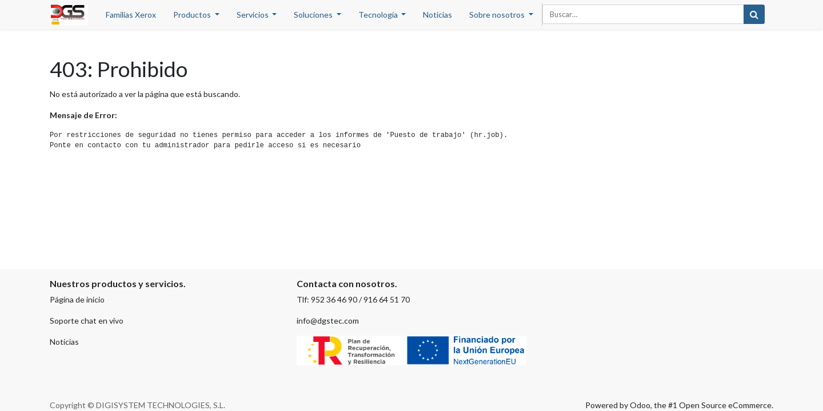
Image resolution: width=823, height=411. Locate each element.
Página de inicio (77, 299)
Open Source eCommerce (725, 405)
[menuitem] (131, 14)
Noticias (64, 341)
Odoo (640, 405)
